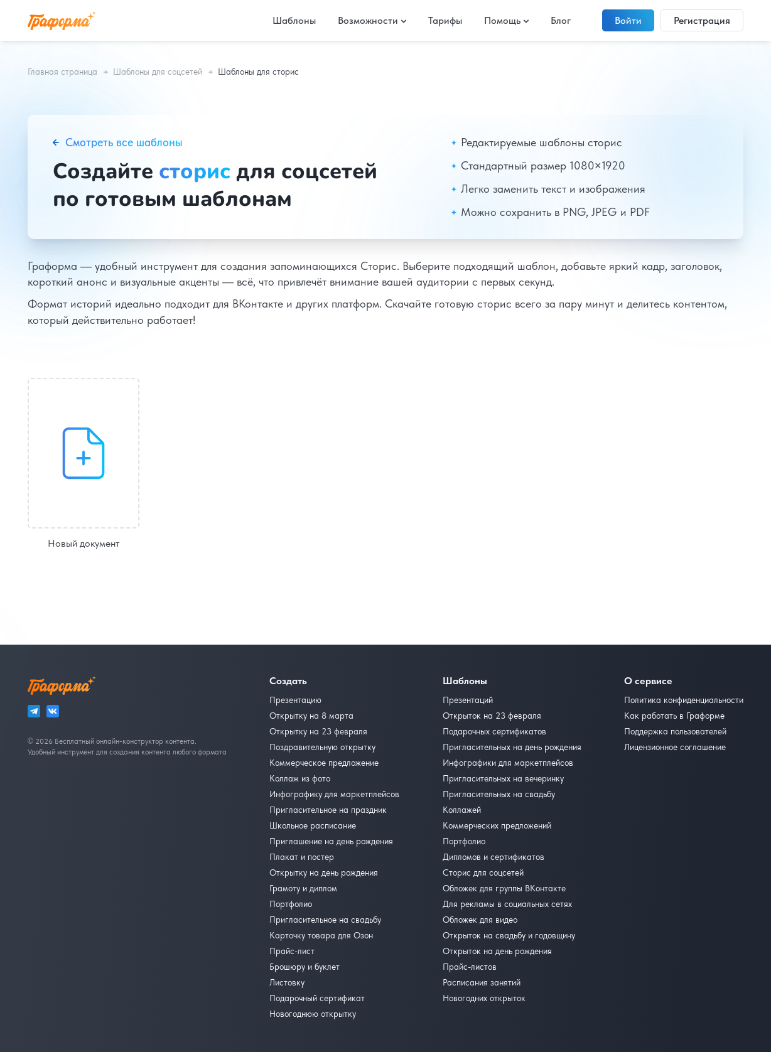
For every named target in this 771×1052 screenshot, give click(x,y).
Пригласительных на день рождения (512, 747)
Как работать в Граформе (674, 716)
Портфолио (290, 904)
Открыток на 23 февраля (492, 716)
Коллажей (462, 810)
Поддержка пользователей (675, 731)
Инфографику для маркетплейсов (334, 794)
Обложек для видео (480, 920)
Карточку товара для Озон (321, 935)
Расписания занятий (481, 982)
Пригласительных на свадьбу (499, 794)
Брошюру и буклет (304, 967)
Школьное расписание (312, 825)
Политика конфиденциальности (683, 700)
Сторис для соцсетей (483, 872)
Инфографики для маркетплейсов (508, 763)
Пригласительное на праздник (328, 810)
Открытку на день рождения (323, 872)
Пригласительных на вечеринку (503, 778)
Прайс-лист (292, 951)
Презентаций (468, 700)
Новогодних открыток (484, 998)
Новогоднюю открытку (312, 1014)
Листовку (287, 982)
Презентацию (295, 700)
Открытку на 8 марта (311, 716)
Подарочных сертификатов (494, 731)
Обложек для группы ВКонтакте (504, 888)
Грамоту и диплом (303, 888)
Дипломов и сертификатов (493, 857)
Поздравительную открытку (322, 747)
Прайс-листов (470, 967)
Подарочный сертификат (317, 998)
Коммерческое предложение (324, 763)
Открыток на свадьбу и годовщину (509, 935)
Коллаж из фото (299, 778)
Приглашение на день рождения (331, 841)
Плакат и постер (301, 857)
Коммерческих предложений (497, 825)
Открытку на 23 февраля (318, 731)
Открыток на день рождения (497, 951)
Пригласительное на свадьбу (325, 920)
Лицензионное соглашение (675, 747)
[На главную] (62, 20)
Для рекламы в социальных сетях (507, 904)
